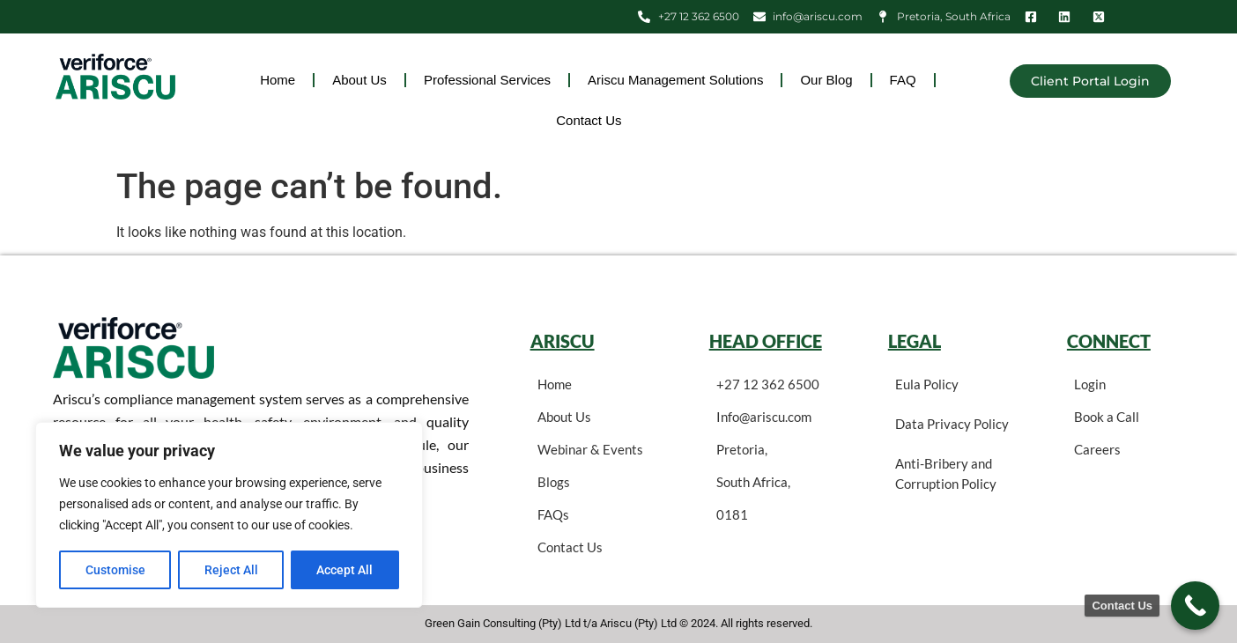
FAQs (553, 514)
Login (1090, 384)
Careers (1097, 449)
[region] (229, 515)
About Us (359, 79)
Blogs (553, 482)
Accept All (345, 570)
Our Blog (826, 79)
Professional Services (487, 79)
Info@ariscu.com (763, 417)
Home (277, 79)
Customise (115, 570)
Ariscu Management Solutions (675, 79)
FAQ (903, 79)
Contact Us (588, 120)
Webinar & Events (590, 449)
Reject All (231, 570)
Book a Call (1106, 417)
